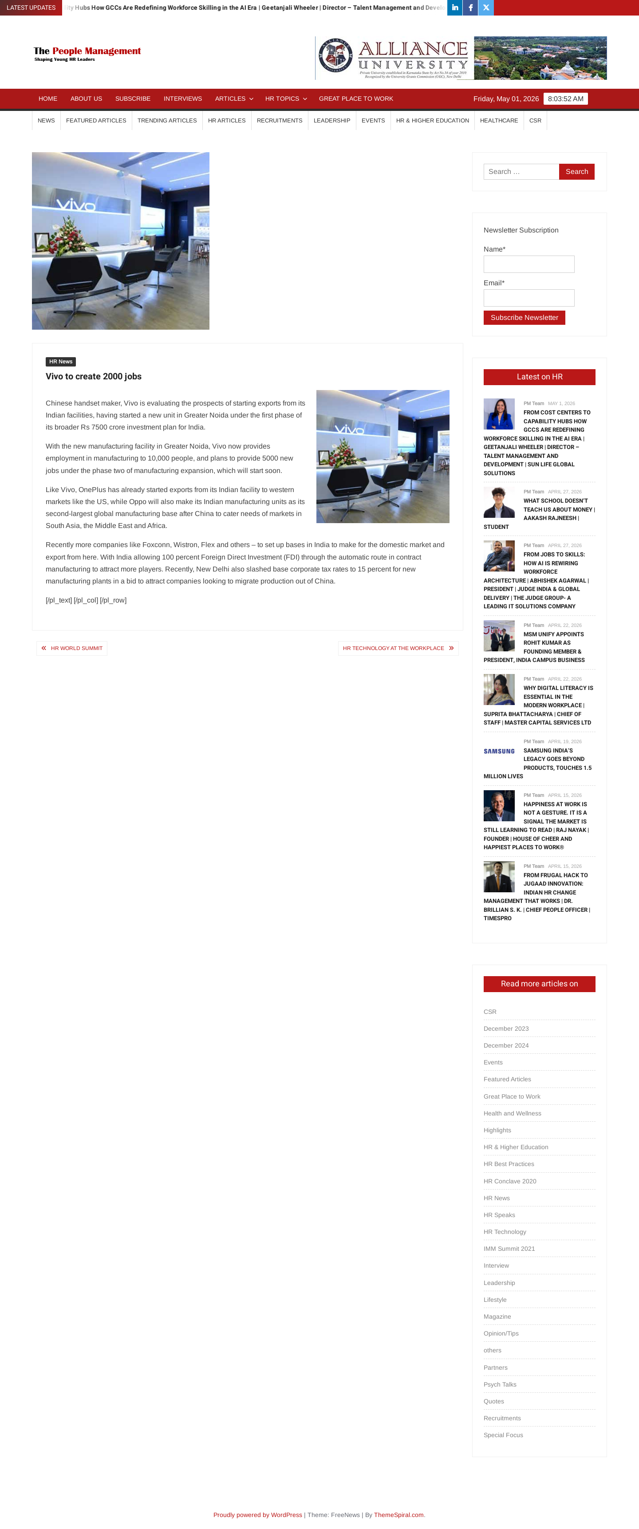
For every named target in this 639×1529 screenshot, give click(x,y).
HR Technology (505, 1231)
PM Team (534, 403)
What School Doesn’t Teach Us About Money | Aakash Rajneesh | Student (539, 514)
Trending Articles (167, 120)
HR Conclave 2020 (510, 1181)
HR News (60, 362)
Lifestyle (495, 1299)
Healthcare (499, 120)
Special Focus (503, 1434)
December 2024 (506, 1045)
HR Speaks (499, 1214)
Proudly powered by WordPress (257, 1514)
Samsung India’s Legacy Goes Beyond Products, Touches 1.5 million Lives (538, 763)
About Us (86, 98)
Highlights (497, 1130)
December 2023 (506, 1028)
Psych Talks (500, 1384)
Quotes (494, 1401)
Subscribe (132, 98)
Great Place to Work (356, 98)
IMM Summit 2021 (509, 1248)
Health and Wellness (512, 1113)
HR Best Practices (509, 1163)
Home (48, 98)
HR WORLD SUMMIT (77, 648)
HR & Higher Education (432, 120)
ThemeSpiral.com (399, 1514)
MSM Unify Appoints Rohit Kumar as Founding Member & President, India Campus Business (534, 647)
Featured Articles (96, 120)
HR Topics (282, 98)
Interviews (183, 98)
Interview (496, 1265)
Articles (230, 98)
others (492, 1350)
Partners (496, 1367)
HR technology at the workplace (393, 648)
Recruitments (280, 120)
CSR (535, 120)
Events (373, 120)
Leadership (332, 120)
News (46, 120)
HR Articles (227, 120)
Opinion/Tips (501, 1333)
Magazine (497, 1316)
